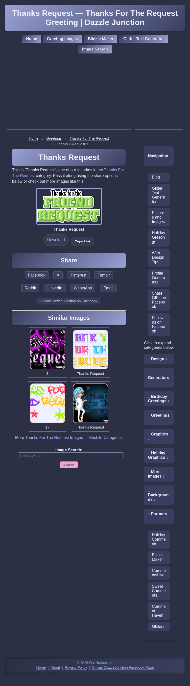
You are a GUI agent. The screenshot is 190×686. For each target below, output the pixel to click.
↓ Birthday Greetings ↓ (158, 398)
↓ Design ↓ (157, 359)
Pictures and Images (158, 217)
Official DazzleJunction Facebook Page (123, 667)
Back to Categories (106, 437)
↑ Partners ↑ (157, 516)
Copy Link (83, 241)
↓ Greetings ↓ (158, 417)
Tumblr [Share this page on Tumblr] (104, 275)
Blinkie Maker (100, 39)
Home (31, 39)
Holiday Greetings (158, 237)
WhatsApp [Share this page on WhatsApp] (83, 288)
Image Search (95, 49)
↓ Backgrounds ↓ (158, 495)
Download (56, 240)
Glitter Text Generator (143, 39)
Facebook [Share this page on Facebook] (36, 275)
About (55, 667)
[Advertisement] (95, 92)
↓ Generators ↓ (158, 377)
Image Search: (68, 450)
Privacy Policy (76, 667)
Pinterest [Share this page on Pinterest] (78, 275)
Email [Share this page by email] (108, 288)
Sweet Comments (159, 590)
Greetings (54, 138)
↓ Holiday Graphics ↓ (158, 455)
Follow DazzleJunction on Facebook (68, 301)
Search (68, 465)
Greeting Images (62, 39)
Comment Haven (159, 610)
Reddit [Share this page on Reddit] (30, 288)
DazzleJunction (101, 663)
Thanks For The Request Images (54, 437)
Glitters (158, 626)
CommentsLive (159, 572)
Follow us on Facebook (158, 324)
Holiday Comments (159, 539)
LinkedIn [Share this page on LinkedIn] (54, 288)
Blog (156, 177)
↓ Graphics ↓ (158, 436)
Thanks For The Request (89, 138)
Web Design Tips (158, 257)
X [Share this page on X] (58, 275)
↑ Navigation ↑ (158, 155)
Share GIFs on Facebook (159, 300)
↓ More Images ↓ (156, 474)
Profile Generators (158, 277)
